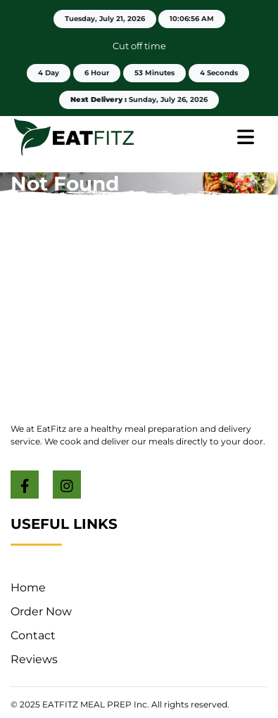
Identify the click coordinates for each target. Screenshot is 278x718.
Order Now (41, 611)
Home (28, 587)
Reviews (34, 659)
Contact (33, 635)
